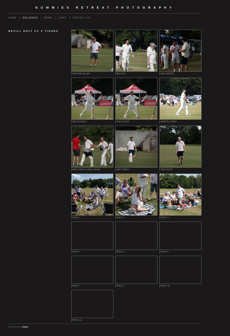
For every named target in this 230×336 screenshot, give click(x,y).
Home (12, 18)
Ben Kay (120, 73)
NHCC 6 (165, 252)
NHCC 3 (165, 217)
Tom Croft (167, 169)
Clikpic (24, 327)
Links (62, 18)
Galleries (30, 18)
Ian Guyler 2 (79, 121)
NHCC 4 (76, 252)
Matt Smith (122, 169)
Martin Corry (169, 121)
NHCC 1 (76, 217)
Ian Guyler (122, 121)
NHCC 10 (165, 286)
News (48, 18)
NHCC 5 (120, 252)
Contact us (81, 18)
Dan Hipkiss (167, 73)
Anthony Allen (81, 73)
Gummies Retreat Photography (105, 7)
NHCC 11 (76, 320)
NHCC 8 (120, 286)
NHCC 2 (120, 217)
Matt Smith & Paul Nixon (86, 169)
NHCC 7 (76, 286)
